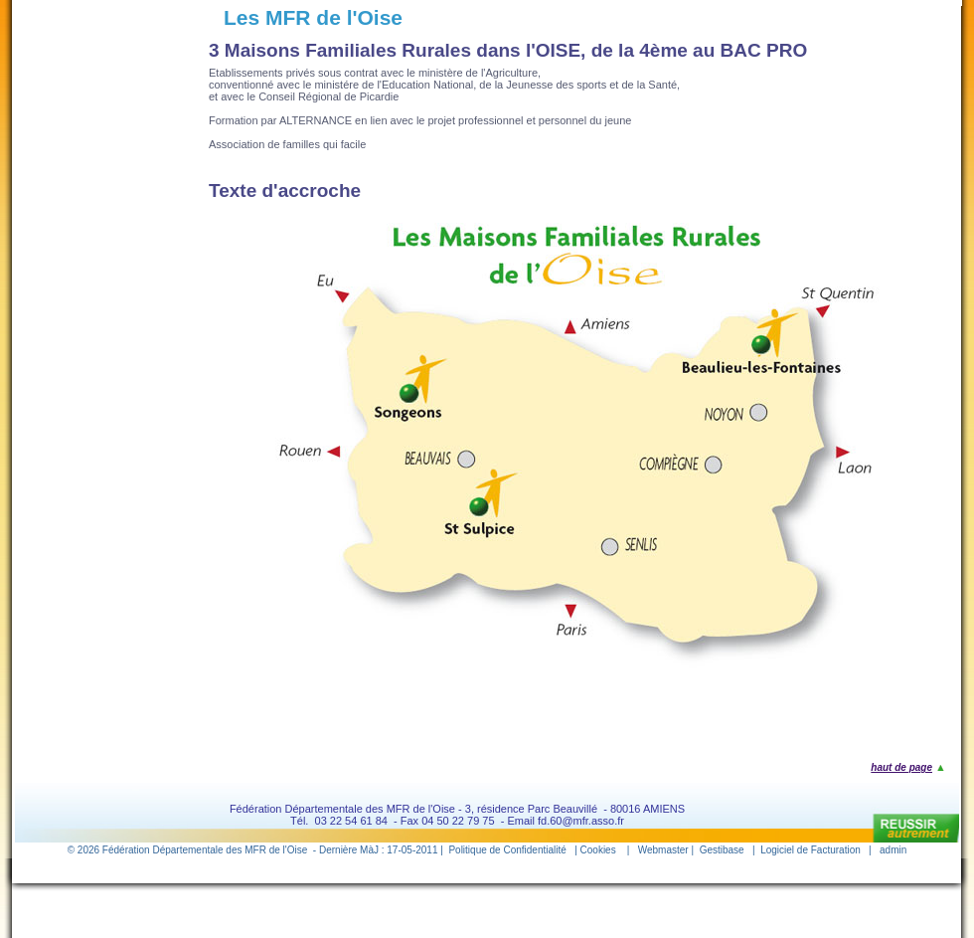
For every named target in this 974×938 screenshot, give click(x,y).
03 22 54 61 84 (351, 821)
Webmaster (663, 849)
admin (893, 849)
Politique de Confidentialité (507, 849)
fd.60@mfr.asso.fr (581, 821)
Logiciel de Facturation (810, 849)
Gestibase (722, 849)
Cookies (598, 849)
